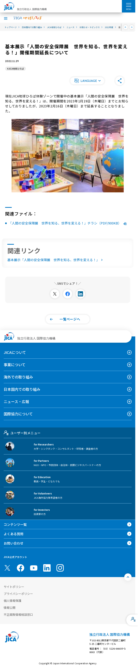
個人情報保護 (12, 600)
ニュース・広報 (16, 401)
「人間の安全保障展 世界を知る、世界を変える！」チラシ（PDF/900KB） (67, 223)
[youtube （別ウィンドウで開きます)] (33, 567)
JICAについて (15, 352)
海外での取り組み (18, 377)
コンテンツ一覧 (15, 524)
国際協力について (18, 413)
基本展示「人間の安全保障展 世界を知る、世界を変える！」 (55, 259)
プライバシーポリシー (18, 593)
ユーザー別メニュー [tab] (22, 432)
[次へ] (132, 27)
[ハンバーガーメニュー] (129, 4)
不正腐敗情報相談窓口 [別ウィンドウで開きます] (18, 614)
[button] (87, 80)
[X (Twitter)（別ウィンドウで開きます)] (7, 568)
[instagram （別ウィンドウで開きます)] (60, 568)
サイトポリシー (14, 586)
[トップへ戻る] (128, 577)
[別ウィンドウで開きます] (54, 293)
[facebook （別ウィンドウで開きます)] (20, 568)
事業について (14, 364)
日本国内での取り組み (22, 389)
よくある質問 (13, 533)
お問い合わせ (13, 543)
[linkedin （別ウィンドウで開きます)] (47, 568)
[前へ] (126, 27)
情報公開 (9, 607)
